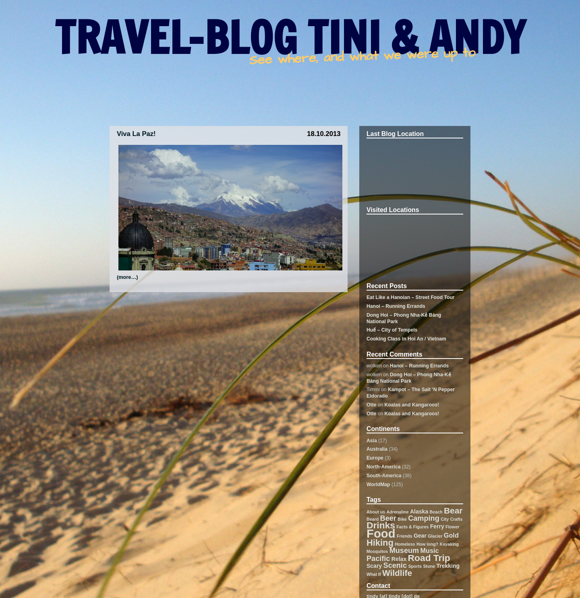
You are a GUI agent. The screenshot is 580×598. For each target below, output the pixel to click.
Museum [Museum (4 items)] (404, 550)
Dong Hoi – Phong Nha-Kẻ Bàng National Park (409, 378)
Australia (377, 449)
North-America (383, 467)
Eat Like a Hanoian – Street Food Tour (411, 297)
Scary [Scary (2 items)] (374, 566)
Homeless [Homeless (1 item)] (405, 544)
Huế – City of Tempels (392, 330)
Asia (372, 440)
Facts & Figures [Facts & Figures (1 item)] (412, 526)
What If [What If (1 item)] (374, 574)
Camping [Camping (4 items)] (423, 518)
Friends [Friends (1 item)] (404, 536)
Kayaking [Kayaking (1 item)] (449, 544)
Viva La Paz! (136, 134)
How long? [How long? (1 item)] (427, 544)
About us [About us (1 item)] (376, 511)
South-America (384, 475)
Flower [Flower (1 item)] (452, 526)
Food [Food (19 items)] (381, 533)
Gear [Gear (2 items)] (420, 535)
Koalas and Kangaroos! (412, 405)
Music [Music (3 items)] (429, 550)
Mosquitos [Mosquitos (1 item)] (377, 551)
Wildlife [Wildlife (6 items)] (397, 572)
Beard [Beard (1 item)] (373, 519)
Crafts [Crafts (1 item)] (456, 519)
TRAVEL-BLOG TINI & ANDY (290, 37)
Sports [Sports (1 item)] (415, 566)
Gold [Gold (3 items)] (451, 535)
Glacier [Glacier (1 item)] (435, 536)
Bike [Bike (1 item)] (402, 519)
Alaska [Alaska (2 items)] (419, 511)
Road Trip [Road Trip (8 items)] (429, 558)
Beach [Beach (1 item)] (436, 511)
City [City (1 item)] (445, 519)
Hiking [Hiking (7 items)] (380, 543)
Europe (375, 458)
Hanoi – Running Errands (396, 306)
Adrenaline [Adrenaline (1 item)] (398, 511)
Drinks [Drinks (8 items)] (381, 525)
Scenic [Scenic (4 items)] (395, 565)
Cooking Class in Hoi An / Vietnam (406, 339)
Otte (371, 405)
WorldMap (378, 484)
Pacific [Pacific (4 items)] (378, 559)
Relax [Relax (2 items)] (399, 559)
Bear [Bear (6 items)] (453, 510)
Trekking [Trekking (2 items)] (448, 566)
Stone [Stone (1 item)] (429, 566)
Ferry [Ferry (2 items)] (437, 526)
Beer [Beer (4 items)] (388, 518)
